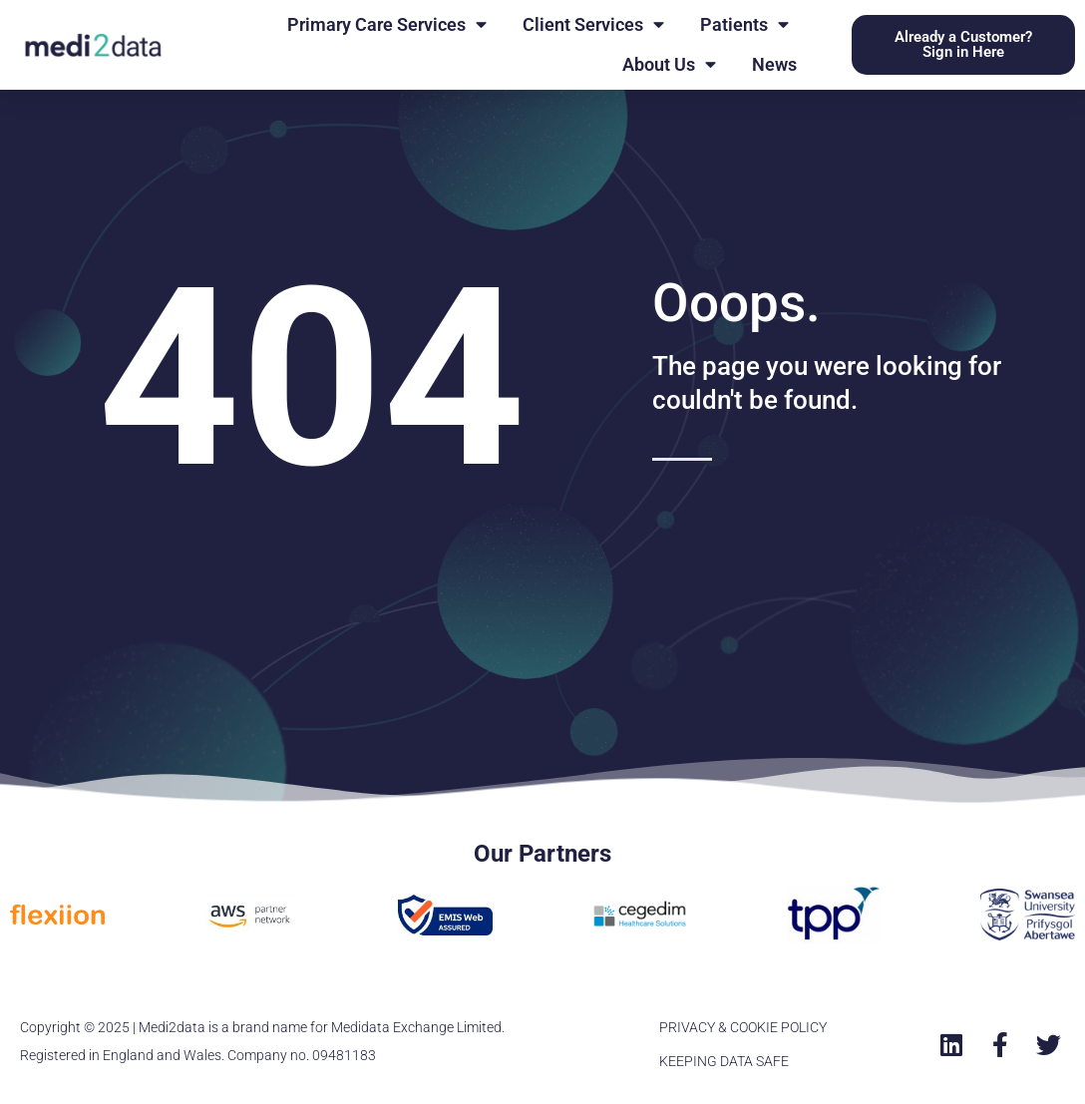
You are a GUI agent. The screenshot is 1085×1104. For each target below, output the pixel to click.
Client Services (593, 25)
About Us (669, 65)
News (774, 65)
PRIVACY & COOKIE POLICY (743, 1027)
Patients (744, 25)
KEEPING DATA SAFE (724, 1061)
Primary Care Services (387, 25)
